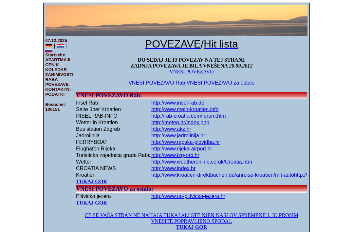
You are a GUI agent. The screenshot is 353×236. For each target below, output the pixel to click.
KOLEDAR (56, 69)
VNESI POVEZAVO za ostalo (221, 83)
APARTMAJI (57, 59)
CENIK (52, 64)
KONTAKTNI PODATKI (58, 92)
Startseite (55, 54)
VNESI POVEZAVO (191, 71)
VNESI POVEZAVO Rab (156, 83)
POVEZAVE (57, 84)
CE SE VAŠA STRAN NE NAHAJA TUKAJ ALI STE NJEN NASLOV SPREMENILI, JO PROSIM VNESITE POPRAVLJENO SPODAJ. (191, 218)
